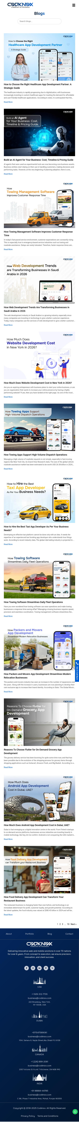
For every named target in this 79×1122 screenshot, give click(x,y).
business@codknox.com (39, 998)
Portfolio (29, 933)
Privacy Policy (28, 1116)
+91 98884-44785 (39, 1090)
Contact (69, 933)
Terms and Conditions (47, 1116)
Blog (50, 933)
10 (68, 924)
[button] (73, 5)
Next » (73, 924)
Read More (8, 102)
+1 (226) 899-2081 (39, 1061)
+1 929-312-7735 (40, 994)
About (9, 933)
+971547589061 (39, 1032)
